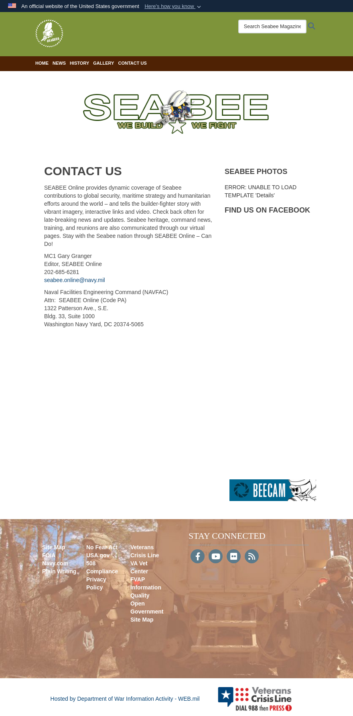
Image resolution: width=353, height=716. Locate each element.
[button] (173, 6)
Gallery (103, 63)
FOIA (48, 555)
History (79, 63)
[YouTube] (216, 557)
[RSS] (252, 557)
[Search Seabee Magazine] (270, 26)
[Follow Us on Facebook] (198, 557)
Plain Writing (59, 571)
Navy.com (55, 563)
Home (42, 63)
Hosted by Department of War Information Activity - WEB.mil (125, 699)
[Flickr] (234, 557)
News (59, 63)
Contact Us (132, 63)
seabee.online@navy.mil (74, 280)
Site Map (53, 547)
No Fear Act (102, 547)
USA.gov (98, 555)
